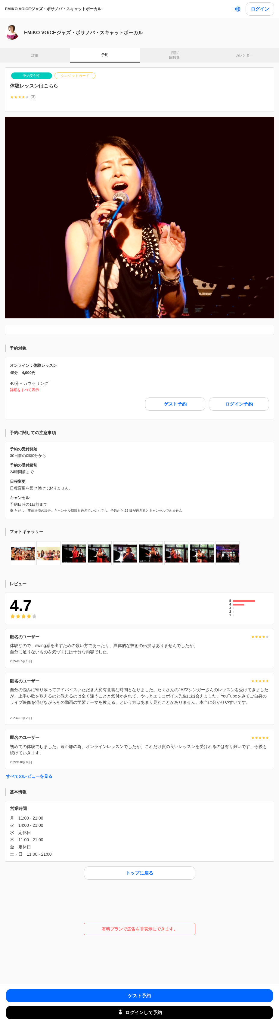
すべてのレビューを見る (29, 776)
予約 (104, 55)
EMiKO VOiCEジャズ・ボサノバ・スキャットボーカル (53, 9)
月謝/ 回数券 (174, 55)
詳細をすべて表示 (24, 390)
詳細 (34, 55)
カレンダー (244, 55)
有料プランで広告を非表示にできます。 (140, 929)
